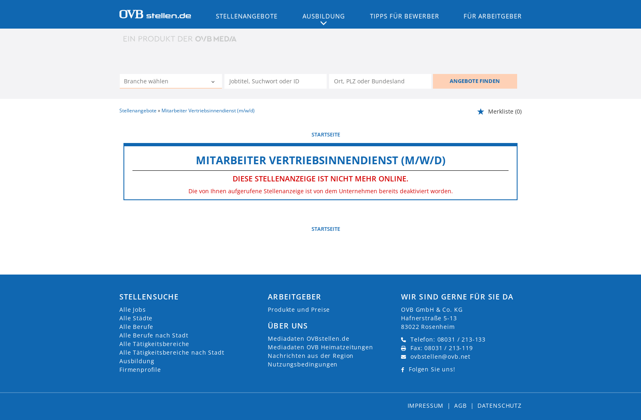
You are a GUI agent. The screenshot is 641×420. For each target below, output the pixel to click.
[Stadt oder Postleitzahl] (380, 81)
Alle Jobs (132, 309)
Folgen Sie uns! (432, 369)
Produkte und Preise (299, 309)
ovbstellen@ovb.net (440, 356)
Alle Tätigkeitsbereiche (154, 344)
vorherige (137, 134)
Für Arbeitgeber (493, 16)
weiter (508, 134)
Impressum (426, 405)
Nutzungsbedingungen (303, 364)
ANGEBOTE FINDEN (475, 81)
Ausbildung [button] (324, 16)
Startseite (326, 134)
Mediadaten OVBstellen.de (308, 338)
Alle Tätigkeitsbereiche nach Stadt (171, 352)
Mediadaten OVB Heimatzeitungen (320, 347)
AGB (460, 405)
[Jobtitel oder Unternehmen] (275, 81)
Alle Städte (135, 318)
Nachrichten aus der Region (311, 356)
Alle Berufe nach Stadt (153, 335)
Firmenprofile (140, 369)
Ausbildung (136, 361)
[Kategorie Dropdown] (214, 82)
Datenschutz (499, 405)
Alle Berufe (136, 327)
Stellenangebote (247, 16)
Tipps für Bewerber (404, 16)
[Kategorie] (163, 82)
